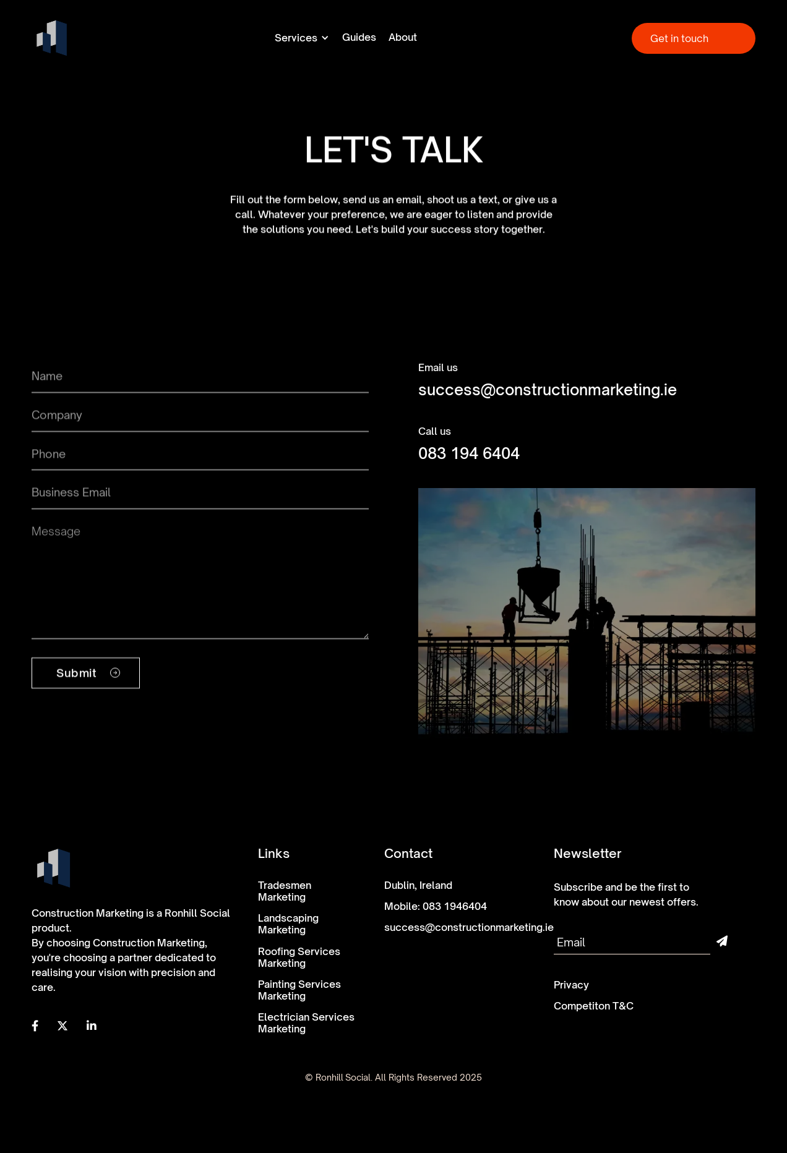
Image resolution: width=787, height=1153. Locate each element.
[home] (52, 38)
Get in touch (679, 38)
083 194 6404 (469, 454)
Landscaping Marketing (288, 924)
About (403, 37)
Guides (359, 37)
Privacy (571, 985)
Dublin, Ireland (418, 885)
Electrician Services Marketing (306, 1023)
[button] (302, 38)
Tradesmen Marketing (284, 891)
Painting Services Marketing (299, 990)
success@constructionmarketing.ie (547, 390)
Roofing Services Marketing (299, 957)
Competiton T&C (594, 1006)
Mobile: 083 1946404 (435, 906)
